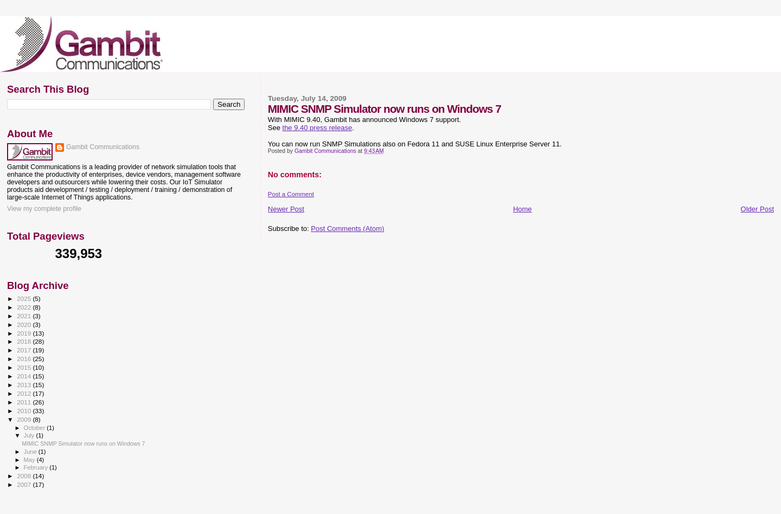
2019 (25, 333)
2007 (25, 484)
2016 (25, 358)
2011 (25, 402)
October (35, 428)
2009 (25, 419)
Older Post (757, 209)
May (30, 460)
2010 (25, 410)
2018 (25, 341)
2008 (25, 475)
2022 (25, 307)
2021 (25, 315)
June (31, 451)
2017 (25, 350)
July (30, 435)
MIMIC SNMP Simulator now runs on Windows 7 (83, 443)
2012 (25, 393)
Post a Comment (291, 194)
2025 (25, 298)
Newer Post (286, 209)
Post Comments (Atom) (347, 228)
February (37, 467)
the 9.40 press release (318, 128)
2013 (25, 384)
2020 (25, 324)
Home (522, 209)
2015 (25, 367)
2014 (25, 376)
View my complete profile (44, 209)
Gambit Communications (102, 147)
